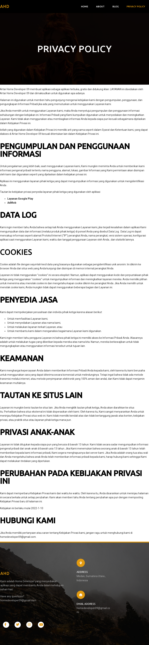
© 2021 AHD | (9, 638)
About (100, 6)
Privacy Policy (136, 6)
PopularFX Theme (27, 638)
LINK (36, 199)
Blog (116, 6)
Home (84, 6)
